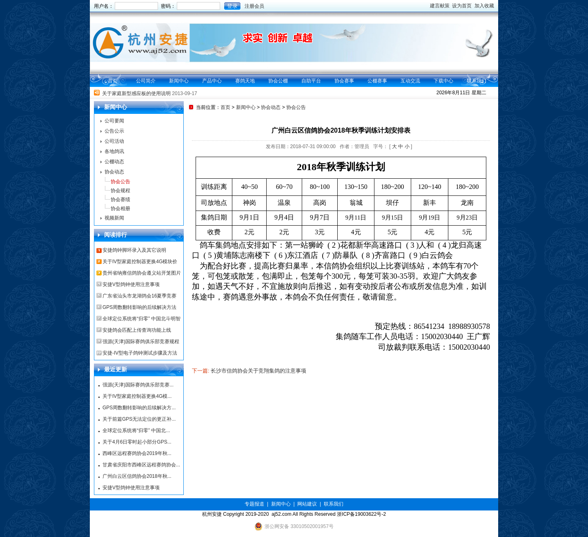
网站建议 (307, 504)
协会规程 (120, 190)
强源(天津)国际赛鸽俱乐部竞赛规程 (140, 341)
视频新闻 (114, 218)
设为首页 (462, 6)
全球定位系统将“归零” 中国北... (136, 430)
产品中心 (212, 81)
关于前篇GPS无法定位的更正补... (139, 419)
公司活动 (114, 141)
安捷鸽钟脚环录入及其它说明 (134, 250)
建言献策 (440, 6)
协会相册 (120, 208)
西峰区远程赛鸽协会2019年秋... (137, 453)
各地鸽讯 (114, 151)
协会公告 (120, 181)
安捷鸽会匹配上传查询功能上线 (136, 330)
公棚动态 (114, 161)
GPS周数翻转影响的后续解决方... (139, 408)
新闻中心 (179, 81)
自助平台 (311, 81)
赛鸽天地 (245, 81)
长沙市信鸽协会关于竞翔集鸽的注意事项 (258, 371)
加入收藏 (484, 6)
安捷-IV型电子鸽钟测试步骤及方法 (139, 353)
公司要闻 (114, 121)
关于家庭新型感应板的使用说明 (136, 94)
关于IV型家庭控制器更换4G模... (137, 396)
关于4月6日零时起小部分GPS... (137, 442)
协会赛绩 (120, 199)
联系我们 (476, 81)
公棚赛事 (377, 81)
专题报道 (254, 504)
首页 (113, 81)
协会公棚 (278, 81)
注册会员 (254, 6)
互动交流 (410, 81)
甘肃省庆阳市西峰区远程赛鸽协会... (141, 465)
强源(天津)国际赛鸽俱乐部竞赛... (138, 385)
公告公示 (114, 131)
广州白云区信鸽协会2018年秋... (137, 476)
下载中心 (443, 81)
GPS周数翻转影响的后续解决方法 (139, 307)
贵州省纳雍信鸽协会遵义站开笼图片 (141, 273)
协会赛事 (344, 81)
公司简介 (146, 81)
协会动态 (114, 172)
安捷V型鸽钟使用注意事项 (131, 284)
